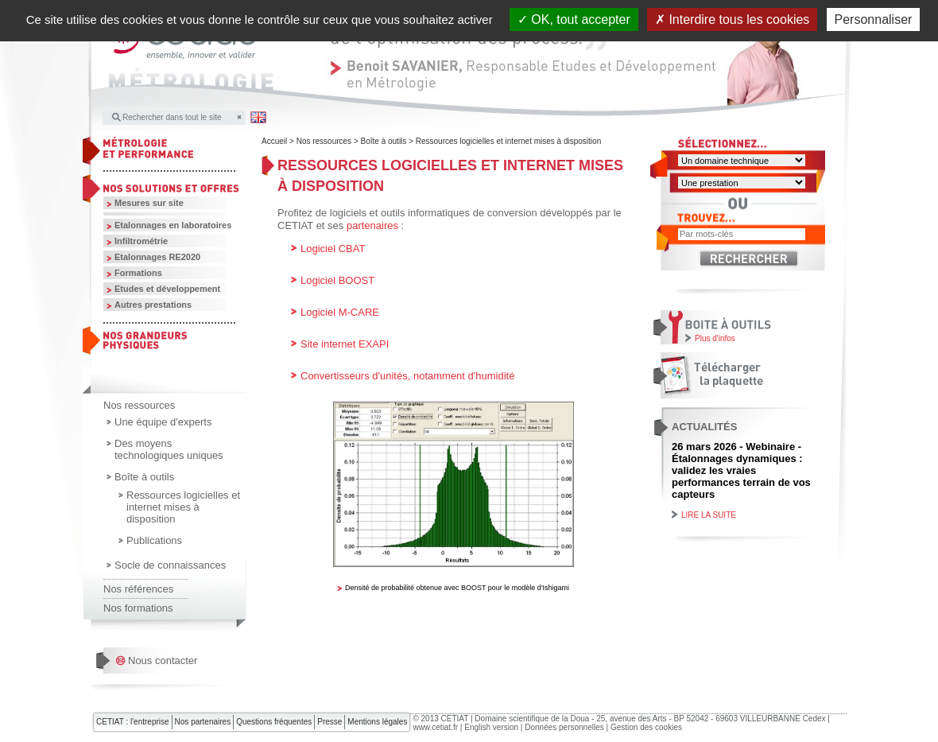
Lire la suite (708, 515)
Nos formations (137, 608)
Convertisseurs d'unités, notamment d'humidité (407, 376)
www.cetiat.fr (435, 727)
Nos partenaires (203, 721)
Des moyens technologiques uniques (168, 449)
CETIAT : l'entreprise (132, 721)
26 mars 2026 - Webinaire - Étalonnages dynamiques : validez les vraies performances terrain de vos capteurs (741, 470)
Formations (138, 273)
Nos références (138, 589)
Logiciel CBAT (332, 248)
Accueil (274, 141)
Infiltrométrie (141, 241)
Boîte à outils (144, 477)
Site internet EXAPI (344, 344)
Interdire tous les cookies (732, 19)
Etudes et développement (167, 288)
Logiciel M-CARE (339, 312)
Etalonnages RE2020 (157, 257)
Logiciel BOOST (337, 280)
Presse (329, 721)
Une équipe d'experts (162, 422)
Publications (154, 540)
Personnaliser (874, 19)
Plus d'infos (715, 338)
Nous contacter (162, 660)
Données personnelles (564, 727)
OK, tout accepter (573, 19)
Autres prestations (153, 304)
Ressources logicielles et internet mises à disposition (183, 507)
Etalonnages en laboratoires (172, 225)
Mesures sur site (149, 203)
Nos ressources (139, 405)
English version (491, 727)
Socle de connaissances (170, 565)
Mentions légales (377, 721)
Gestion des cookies (646, 727)
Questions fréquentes (274, 721)
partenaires (372, 225)
